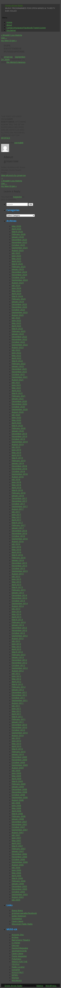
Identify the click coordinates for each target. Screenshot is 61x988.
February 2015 (18, 590)
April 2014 (16, 616)
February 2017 (18, 525)
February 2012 (18, 687)
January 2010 (18, 754)
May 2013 (16, 646)
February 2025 (18, 266)
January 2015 (18, 592)
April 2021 (16, 390)
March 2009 (17, 781)
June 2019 (16, 449)
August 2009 (18, 767)
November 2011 (19, 695)
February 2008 (18, 816)
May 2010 (16, 743)
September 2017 (20, 506)
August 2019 (18, 444)
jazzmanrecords (19, 950)
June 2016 (16, 546)
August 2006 (18, 864)
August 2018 (18, 476)
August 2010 (18, 735)
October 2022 (18, 342)
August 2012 (18, 670)
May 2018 (16, 484)
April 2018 (16, 487)
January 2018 (18, 495)
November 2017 (19, 501)
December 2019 (19, 433)
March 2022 (17, 360)
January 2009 (18, 786)
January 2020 (18, 431)
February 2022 (18, 363)
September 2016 (20, 538)
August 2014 (18, 606)
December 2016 (19, 530)
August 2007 (18, 832)
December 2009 (19, 757)
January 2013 (18, 657)
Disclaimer (11, 30)
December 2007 (19, 821)
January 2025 (18, 269)
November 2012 (19, 662)
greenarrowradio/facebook (24, 913)
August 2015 (18, 573)
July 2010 (16, 738)
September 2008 (20, 797)
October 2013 (18, 633)
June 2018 (16, 482)
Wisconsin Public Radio (22, 924)
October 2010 (18, 730)
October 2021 (18, 374)
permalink (18, 142)
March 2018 (17, 490)
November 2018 (19, 468)
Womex (15, 977)
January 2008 (18, 819)
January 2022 (18, 366)
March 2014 (17, 619)
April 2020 (16, 422)
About (9, 25)
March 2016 (17, 554)
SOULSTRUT (18, 972)
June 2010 (16, 740)
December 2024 (19, 272)
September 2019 (20, 441)
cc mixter (16, 942)
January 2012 (18, 689)
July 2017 (16, 511)
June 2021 (16, 385)
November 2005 (19, 889)
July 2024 (16, 285)
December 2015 (19, 563)
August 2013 (18, 638)
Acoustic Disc (18, 934)
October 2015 (18, 568)
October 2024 (18, 277)
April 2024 (16, 293)
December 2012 (19, 660)
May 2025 (16, 258)
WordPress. (51, 985)
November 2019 (19, 436)
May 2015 (16, 581)
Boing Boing (17, 910)
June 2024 (16, 288)
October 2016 (18, 536)
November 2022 (19, 339)
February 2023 (18, 331)
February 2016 (18, 557)
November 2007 (19, 824)
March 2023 (17, 328)
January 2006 (18, 883)
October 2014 (18, 600)
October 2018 (18, 471)
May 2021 (16, 387)
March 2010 (17, 749)
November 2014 (19, 598)
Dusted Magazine (20, 948)
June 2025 (16, 255)
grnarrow (8, 56)
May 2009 (16, 775)
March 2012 (17, 684)
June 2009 (16, 773)
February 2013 (18, 654)
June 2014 (16, 611)
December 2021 (19, 369)
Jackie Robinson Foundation (19, 917)
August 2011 (18, 703)
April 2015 (16, 584)
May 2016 (16, 549)
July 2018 (16, 479)
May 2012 (16, 678)
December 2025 (19, 239)
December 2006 (19, 854)
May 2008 (16, 808)
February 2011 (18, 719)
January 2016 (18, 560)
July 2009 (16, 770)
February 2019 (18, 460)
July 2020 (16, 414)
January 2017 (18, 528)
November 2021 (19, 371)
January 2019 (18, 463)
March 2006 (17, 878)
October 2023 (18, 309)
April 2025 (16, 261)
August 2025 (18, 250)
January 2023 (18, 334)
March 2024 (17, 296)
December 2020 (19, 401)
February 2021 (18, 395)
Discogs (15, 945)
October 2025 (18, 245)
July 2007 (16, 835)
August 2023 (18, 315)
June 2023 (16, 320)
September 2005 (20, 894)
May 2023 (16, 323)
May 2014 (16, 614)
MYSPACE (5, 137)
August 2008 (18, 800)
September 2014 (20, 603)
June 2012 (16, 676)
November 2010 (19, 727)
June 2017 (16, 514)
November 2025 (19, 242)
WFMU (15, 975)
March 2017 (17, 522)
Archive (15, 937)
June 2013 (16, 643)
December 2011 (19, 692)
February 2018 (18, 493)
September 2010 (20, 732)
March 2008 (17, 813)
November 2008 (19, 792)
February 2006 (18, 881)
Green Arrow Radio (14, 5)
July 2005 (16, 899)
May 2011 (16, 711)
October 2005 (18, 891)
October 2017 (18, 503)
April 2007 (16, 843)
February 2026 (18, 234)
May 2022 (16, 355)
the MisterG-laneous (15, 62)
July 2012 (16, 673)
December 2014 (19, 595)
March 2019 (17, 457)
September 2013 (20, 635)
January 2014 (18, 625)
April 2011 (16, 713)
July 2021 (16, 382)
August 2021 (18, 379)
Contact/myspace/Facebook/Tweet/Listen (26, 27)
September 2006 (20, 862)
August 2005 (18, 897)
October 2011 (18, 697)
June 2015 (16, 579)
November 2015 (19, 565)
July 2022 (16, 350)
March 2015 (17, 587)
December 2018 (19, 466)
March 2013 (17, 651)
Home (9, 22)
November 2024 (19, 274)
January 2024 (18, 301)
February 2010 (18, 751)
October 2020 (18, 406)
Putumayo (16, 958)
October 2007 (18, 827)
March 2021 (17, 393)
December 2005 (19, 886)
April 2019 (16, 455)
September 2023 (20, 312)
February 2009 (18, 784)
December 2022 (19, 336)
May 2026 (16, 226)
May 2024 (16, 290)
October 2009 (18, 762)
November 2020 (19, 404)
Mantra (39, 985)
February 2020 (18, 428)
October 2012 (18, 665)
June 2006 (16, 870)
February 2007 (18, 848)
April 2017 (16, 519)
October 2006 (18, 859)
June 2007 (16, 837)
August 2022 (18, 347)
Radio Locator (18, 966)
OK (31, 204)
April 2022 (16, 358)
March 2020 (17, 425)
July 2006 (16, 867)
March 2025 (17, 263)
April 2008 (16, 810)
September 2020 (20, 409)
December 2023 (19, 304)
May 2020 (16, 420)
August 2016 (18, 541)
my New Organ (9, 40)
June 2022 (16, 352)
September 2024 (20, 280)
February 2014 (18, 622)
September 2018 (20, 474)
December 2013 (19, 627)
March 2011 (17, 716)
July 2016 (16, 544)
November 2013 (19, 630)
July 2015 (16, 576)
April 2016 (16, 552)
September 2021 (20, 377)
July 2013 (16, 641)
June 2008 (16, 805)
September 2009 (20, 765)
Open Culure (17, 921)
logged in (17, 196)
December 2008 (19, 789)
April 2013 (16, 649)
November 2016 (19, 533)
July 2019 (16, 447)
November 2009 (19, 759)
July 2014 (16, 608)
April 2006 (16, 875)
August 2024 (18, 282)
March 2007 (17, 846)
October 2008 (18, 794)
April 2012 (16, 681)
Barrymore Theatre (21, 940)
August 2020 (18, 412)
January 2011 (18, 722)
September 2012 (20, 668)
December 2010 (19, 724)
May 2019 (16, 452)
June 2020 (16, 417)
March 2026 (17, 231)
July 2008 (16, 802)
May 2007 (16, 840)
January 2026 (18, 237)
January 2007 (18, 851)
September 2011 (20, 700)
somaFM (16, 969)
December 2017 (19, 498)
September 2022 (20, 344)
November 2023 (19, 307)
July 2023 (16, 317)
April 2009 (16, 778)
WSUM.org (17, 980)
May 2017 (16, 517)
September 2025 (20, 247)
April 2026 (16, 228)
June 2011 (16, 708)
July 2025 (16, 253)
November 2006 (19, 856)
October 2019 (18, 439)
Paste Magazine (19, 956)
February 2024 (18, 298)
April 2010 (16, 746)
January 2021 (18, 398)
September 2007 (20, 829)
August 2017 (18, 509)
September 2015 (20, 571)
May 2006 (16, 872)
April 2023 (16, 325)
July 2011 (16, 705)
